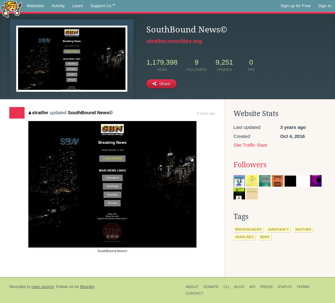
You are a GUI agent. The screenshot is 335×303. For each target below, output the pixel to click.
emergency (278, 229)
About (192, 287)
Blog (239, 287)
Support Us (103, 5)
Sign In (324, 5)
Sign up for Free (296, 5)
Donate (210, 287)
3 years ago (206, 113)
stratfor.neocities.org (174, 41)
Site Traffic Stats (250, 145)
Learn (77, 5)
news (265, 237)
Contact (194, 293)
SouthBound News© (90, 112)
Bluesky (87, 286)
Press (266, 287)
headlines (244, 237)
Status (285, 287)
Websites (35, 5)
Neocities (17, 286)
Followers (250, 165)
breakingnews (248, 229)
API (252, 287)
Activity (58, 5)
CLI (226, 287)
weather (303, 229)
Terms (303, 287)
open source (42, 286)
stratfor (38, 112)
